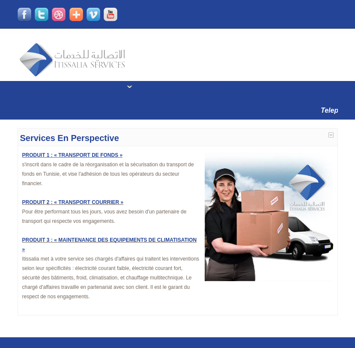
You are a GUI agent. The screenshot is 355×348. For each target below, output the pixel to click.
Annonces (199, 86)
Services (111, 86)
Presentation (69, 86)
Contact (237, 86)
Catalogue (158, 86)
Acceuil (28, 86)
